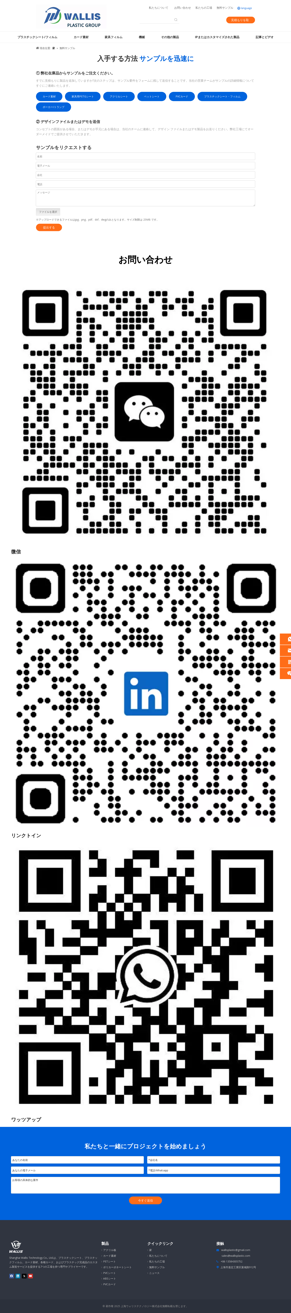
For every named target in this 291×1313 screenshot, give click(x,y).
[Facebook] (192, 20)
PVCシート (109, 1273)
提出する (49, 227)
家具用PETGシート (83, 96)
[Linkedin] (199, 20)
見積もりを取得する (240, 20)
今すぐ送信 (145, 1200)
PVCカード (182, 96)
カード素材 (49, 96)
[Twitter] (205, 20)
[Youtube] (211, 20)
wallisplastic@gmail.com (235, 1250)
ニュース (154, 1273)
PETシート (109, 1261)
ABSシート (109, 1278)
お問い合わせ (182, 7)
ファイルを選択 (48, 212)
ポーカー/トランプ (53, 107)
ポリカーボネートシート (117, 1267)
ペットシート (152, 96)
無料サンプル (225, 7)
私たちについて (158, 7)
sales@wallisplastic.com (236, 1255)
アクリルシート (119, 96)
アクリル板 (109, 1250)
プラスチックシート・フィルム (222, 96)
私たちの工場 (203, 7)
